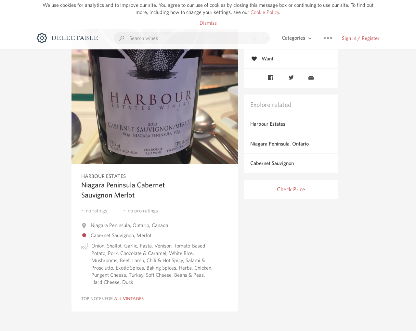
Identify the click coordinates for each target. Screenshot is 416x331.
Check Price (291, 189)
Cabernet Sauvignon (272, 163)
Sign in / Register (361, 38)
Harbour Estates (267, 124)
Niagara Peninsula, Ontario (279, 144)
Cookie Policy (265, 12)
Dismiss (208, 23)
